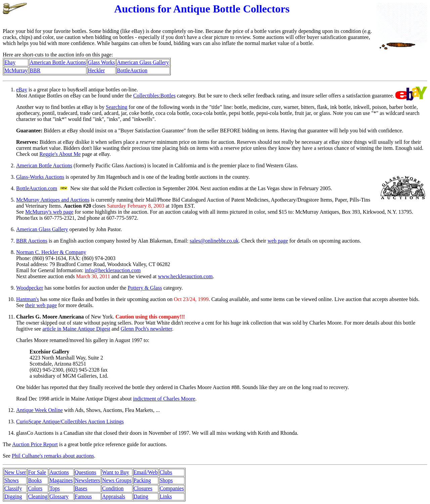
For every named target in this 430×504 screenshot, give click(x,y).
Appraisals (113, 496)
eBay (21, 89)
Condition (113, 488)
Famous (83, 496)
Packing (142, 480)
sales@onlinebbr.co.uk (214, 241)
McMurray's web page (49, 212)
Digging (13, 496)
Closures (143, 488)
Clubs (166, 472)
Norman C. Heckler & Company (51, 252)
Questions (85, 472)
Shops (166, 480)
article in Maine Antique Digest (76, 329)
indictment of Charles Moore (164, 399)
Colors (35, 488)
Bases (81, 488)
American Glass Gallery (143, 62)
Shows (11, 480)
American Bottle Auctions (58, 62)
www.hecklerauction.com (185, 276)
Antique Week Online (39, 410)
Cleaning (37, 496)
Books (35, 480)
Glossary (59, 496)
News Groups (117, 480)
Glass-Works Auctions (40, 177)
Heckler (96, 70)
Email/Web (146, 472)
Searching (116, 107)
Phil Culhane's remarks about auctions (53, 456)
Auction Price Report (35, 444)
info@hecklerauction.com (112, 270)
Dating (141, 496)
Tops (54, 488)
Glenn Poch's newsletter (146, 329)
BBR (35, 70)
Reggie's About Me (60, 154)
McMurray (16, 70)
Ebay (9, 62)
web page (277, 241)
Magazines (61, 480)
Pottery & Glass (145, 288)
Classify (13, 488)
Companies (172, 488)
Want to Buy (115, 472)
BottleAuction (132, 70)
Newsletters (87, 480)
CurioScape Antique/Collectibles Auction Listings (70, 421)
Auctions (59, 472)
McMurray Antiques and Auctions (52, 200)
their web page (41, 305)
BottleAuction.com (36, 188)
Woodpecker (29, 288)
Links (166, 496)
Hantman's (27, 299)
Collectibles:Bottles (154, 95)
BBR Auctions (31, 241)
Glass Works (101, 62)
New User (15, 472)
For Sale (37, 472)
